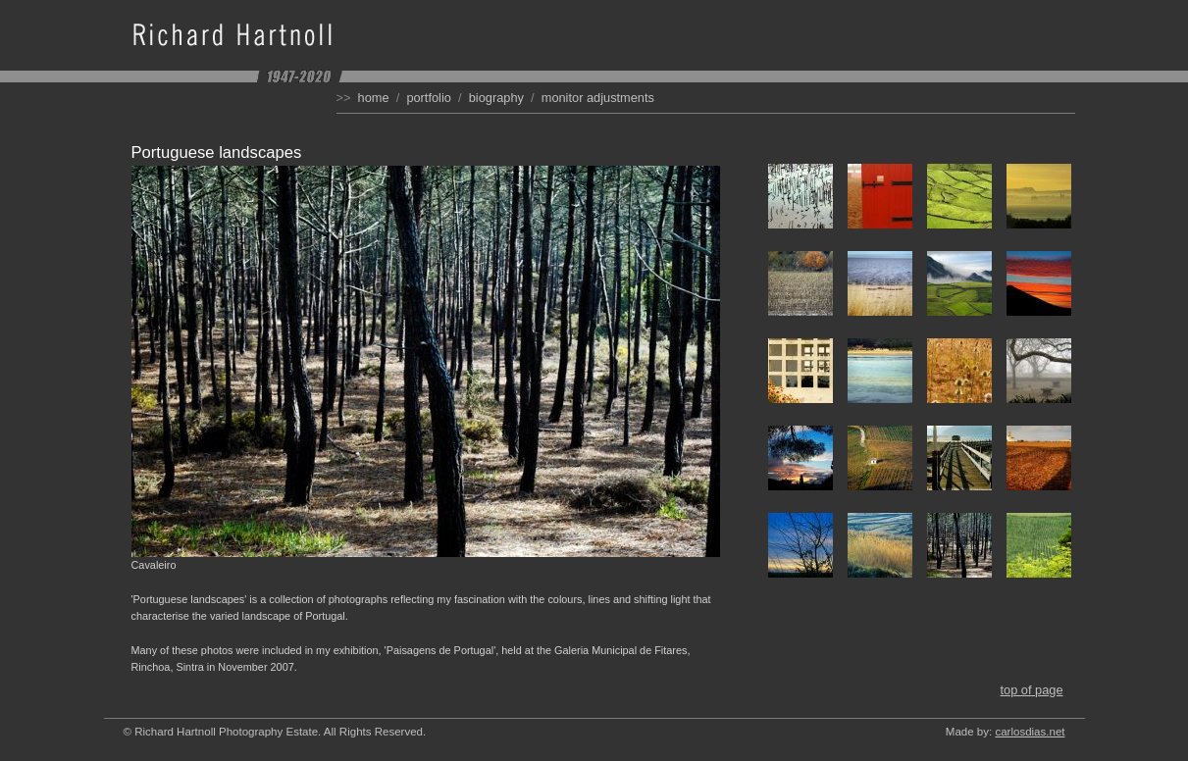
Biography (496, 97)
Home (373, 97)
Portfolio (428, 97)
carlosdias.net (1029, 731)
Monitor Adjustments (598, 97)
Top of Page (1031, 690)
